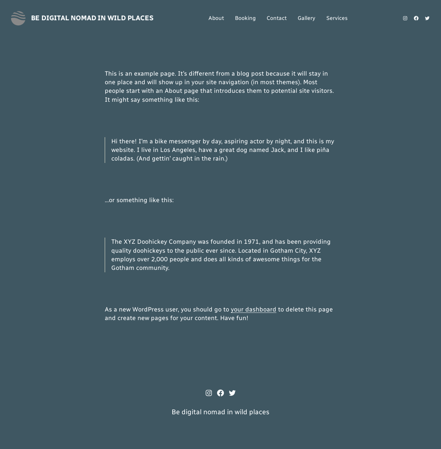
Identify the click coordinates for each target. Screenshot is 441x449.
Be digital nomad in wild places (92, 18)
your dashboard (253, 309)
